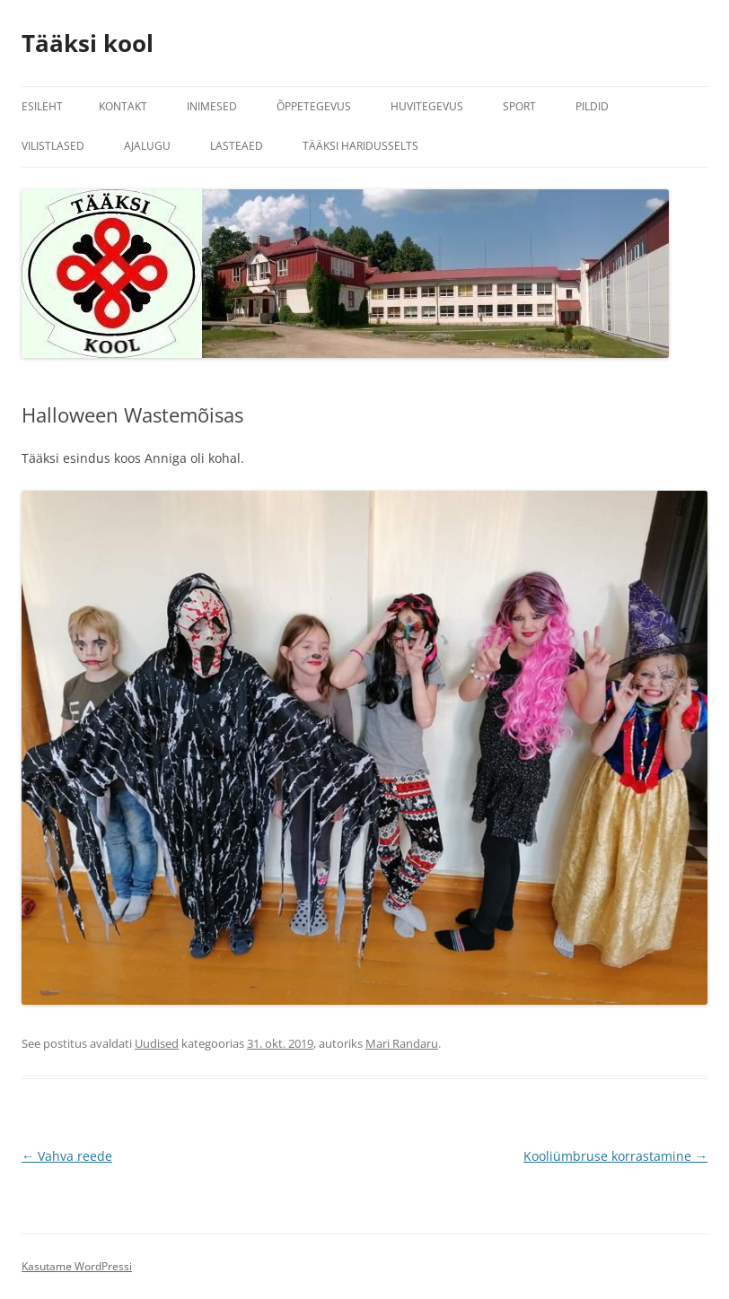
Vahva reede (67, 1155)
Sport (519, 106)
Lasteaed (236, 145)
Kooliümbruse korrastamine (615, 1155)
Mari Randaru (401, 1043)
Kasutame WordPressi (77, 1266)
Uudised (157, 1043)
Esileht (42, 106)
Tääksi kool (88, 43)
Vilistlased (53, 145)
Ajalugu (147, 145)
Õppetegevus (314, 106)
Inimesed (212, 106)
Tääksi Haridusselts (360, 145)
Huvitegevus (427, 106)
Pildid (592, 106)
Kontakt (123, 106)
